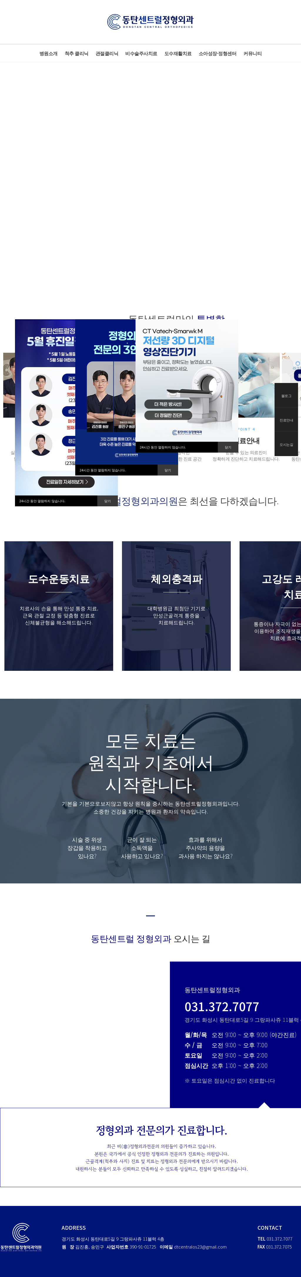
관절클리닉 (107, 53)
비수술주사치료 (141, 53)
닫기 (107, 500)
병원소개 (48, 53)
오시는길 (286, 444)
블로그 (286, 395)
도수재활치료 (178, 53)
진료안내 (286, 419)
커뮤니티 (252, 53)
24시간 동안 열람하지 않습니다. (42, 500)
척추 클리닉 (76, 53)
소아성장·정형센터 (218, 53)
